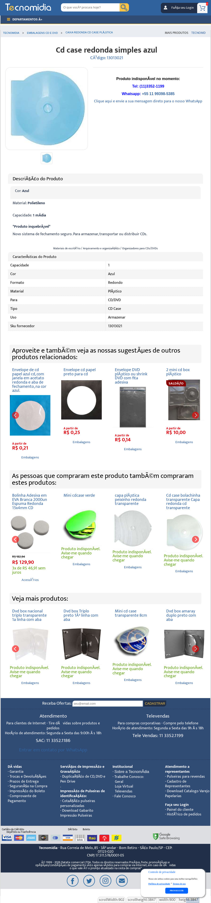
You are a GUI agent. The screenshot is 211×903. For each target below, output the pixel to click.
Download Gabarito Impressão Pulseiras (76, 813)
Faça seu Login (177, 805)
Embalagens (30, 457)
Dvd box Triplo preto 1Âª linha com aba (81, 615)
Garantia (16, 772)
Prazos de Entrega (24, 781)
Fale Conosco (125, 796)
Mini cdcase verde (79, 495)
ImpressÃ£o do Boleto (27, 791)
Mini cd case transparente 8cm (131, 613)
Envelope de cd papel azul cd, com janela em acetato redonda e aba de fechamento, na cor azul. (29, 380)
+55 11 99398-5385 (158, 94)
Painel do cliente (180, 810)
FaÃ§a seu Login (182, 8)
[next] (195, 415)
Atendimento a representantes (177, 769)
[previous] (15, 415)
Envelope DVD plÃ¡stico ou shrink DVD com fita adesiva (131, 376)
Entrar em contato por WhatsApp (53, 750)
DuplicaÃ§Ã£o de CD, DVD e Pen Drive (82, 779)
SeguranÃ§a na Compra (28, 786)
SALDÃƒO (176, 383)
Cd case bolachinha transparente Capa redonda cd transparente (183, 501)
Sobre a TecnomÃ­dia (131, 772)
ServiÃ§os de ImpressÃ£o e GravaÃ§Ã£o (82, 769)
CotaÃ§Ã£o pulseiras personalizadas (77, 803)
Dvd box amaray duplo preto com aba (181, 615)
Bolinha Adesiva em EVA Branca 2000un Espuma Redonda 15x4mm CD (29, 501)
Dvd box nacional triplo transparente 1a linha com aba (29, 615)
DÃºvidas (15, 767)
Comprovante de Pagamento (22, 798)
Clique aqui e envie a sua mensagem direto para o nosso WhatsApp (148, 101)
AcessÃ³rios (30, 580)
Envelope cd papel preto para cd (80, 371)
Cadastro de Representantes (177, 784)
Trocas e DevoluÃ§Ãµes (28, 776)
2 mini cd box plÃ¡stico (178, 371)
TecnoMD (198, 33)
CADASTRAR (155, 703)
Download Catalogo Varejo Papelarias (187, 793)
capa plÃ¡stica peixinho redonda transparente (130, 499)
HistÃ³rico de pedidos (184, 814)
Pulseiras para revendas (186, 776)
